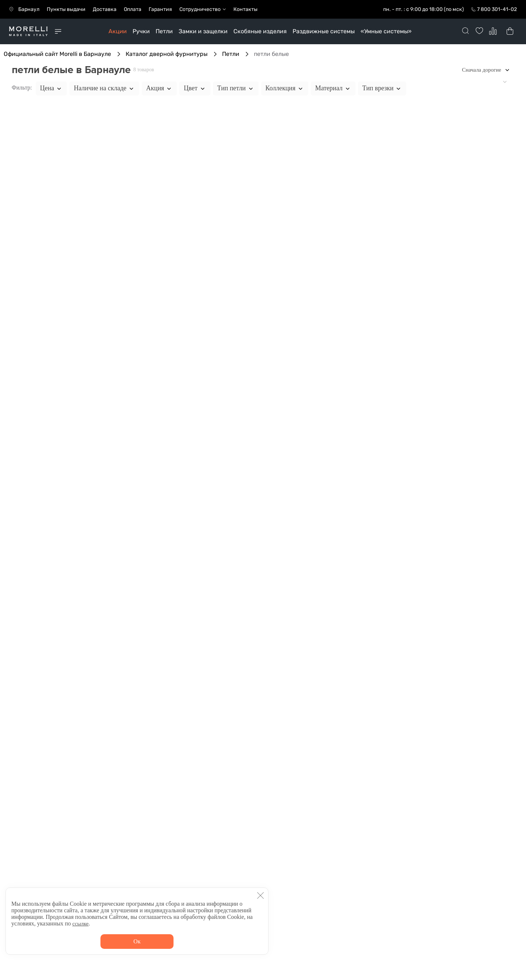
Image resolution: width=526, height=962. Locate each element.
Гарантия (160, 9)
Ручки (141, 31)
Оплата (132, 9)
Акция (159, 88)
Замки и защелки (203, 31)
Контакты (245, 9)
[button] (260, 895)
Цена (51, 88)
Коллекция (285, 88)
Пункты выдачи (66, 9)
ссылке (80, 924)
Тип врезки (382, 88)
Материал (333, 88)
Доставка (105, 9)
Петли (164, 31)
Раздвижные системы (324, 31)
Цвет (195, 88)
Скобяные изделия (260, 31)
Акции (117, 31)
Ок (136, 941)
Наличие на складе (104, 88)
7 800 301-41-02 (497, 9)
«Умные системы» (386, 31)
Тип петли (235, 88)
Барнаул (28, 9)
